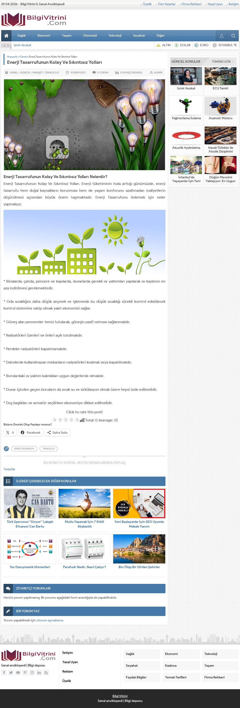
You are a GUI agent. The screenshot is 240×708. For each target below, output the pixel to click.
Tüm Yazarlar (167, 4)
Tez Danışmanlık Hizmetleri (30, 567)
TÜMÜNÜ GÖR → (223, 61)
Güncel (25, 72)
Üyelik (147, 4)
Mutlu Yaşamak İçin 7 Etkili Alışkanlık (84, 524)
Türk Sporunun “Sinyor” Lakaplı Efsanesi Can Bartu (30, 524)
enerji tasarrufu (24, 448)
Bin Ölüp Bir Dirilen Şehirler (139, 567)
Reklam (67, 672)
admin (158, 72)
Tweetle (9, 469)
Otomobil (90, 36)
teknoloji (49, 448)
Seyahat (139, 36)
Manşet (38, 72)
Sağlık (21, 36)
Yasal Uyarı (215, 4)
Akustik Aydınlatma (186, 148)
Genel (23, 56)
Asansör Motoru (220, 118)
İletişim (234, 4)
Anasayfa (7, 35)
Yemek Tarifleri (175, 677)
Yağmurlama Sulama (186, 118)
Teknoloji (115, 36)
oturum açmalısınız (49, 620)
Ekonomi (44, 36)
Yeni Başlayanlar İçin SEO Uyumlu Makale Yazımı (139, 524)
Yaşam (66, 36)
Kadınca (170, 666)
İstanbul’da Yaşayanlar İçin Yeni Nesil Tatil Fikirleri (186, 181)
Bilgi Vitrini (120, 696)
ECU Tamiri (220, 88)
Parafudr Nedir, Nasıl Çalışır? (84, 567)
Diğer (161, 36)
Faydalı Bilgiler (136, 677)
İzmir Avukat (22, 45)
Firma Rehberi (192, 4)
